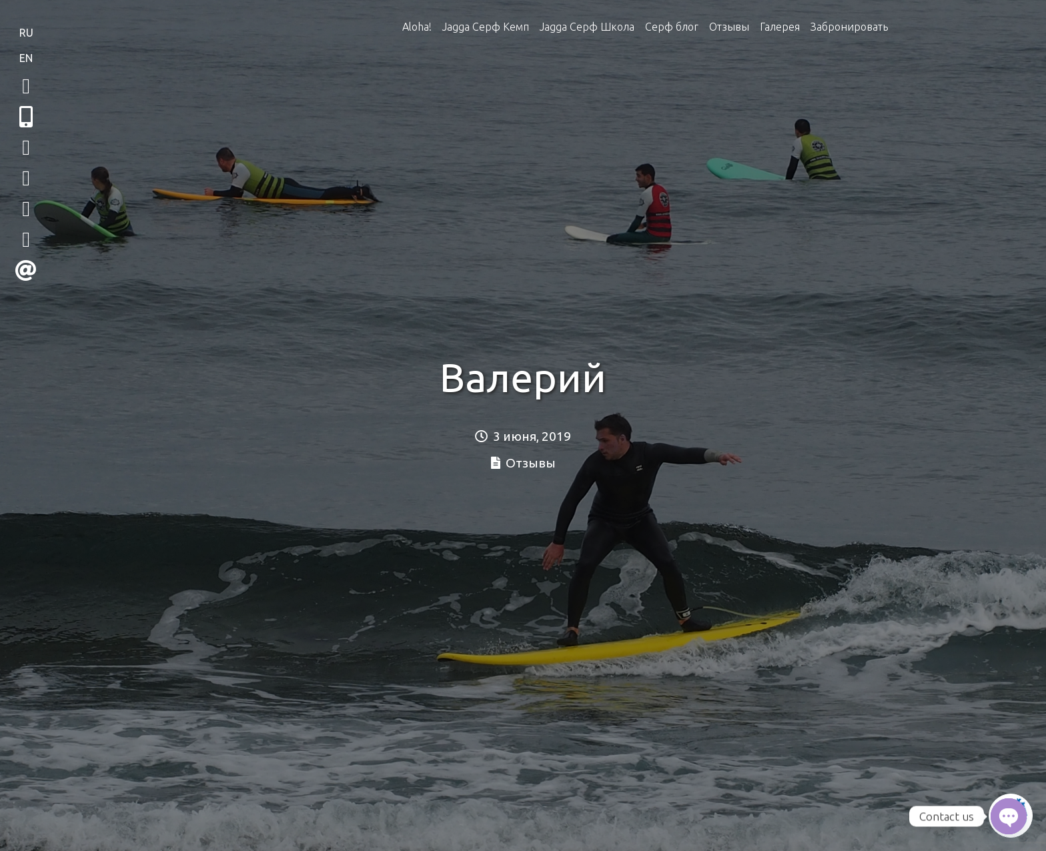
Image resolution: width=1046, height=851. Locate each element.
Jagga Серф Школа (587, 27)
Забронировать (849, 27)
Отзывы (729, 27)
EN (26, 58)
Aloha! (417, 27)
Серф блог (671, 27)
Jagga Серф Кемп (485, 27)
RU (26, 33)
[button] (26, 116)
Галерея (780, 27)
